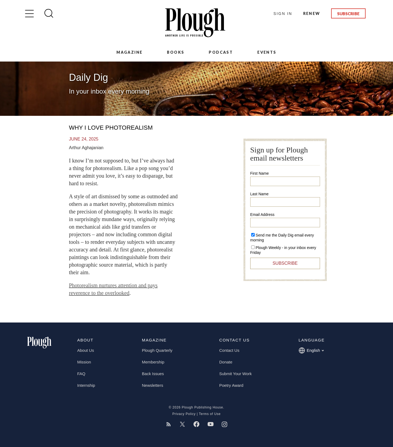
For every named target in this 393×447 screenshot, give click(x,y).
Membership (153, 362)
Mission (84, 362)
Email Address (262, 214)
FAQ (81, 373)
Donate (225, 362)
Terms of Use (210, 414)
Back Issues (153, 373)
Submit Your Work (235, 373)
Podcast (221, 52)
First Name (259, 173)
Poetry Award (231, 385)
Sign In (283, 13)
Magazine (129, 52)
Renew (311, 13)
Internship (86, 385)
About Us (85, 350)
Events (266, 52)
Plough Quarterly (157, 350)
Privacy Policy (184, 414)
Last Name (259, 194)
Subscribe (348, 13)
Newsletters (152, 385)
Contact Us (229, 350)
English (311, 350)
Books (175, 52)
